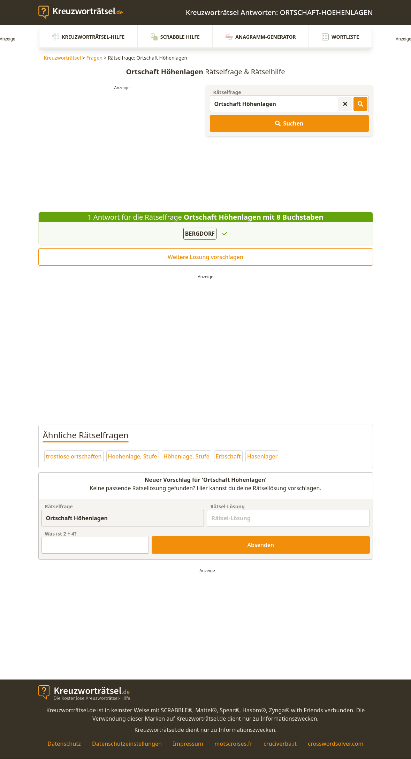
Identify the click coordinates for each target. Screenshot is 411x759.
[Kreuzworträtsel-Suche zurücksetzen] (345, 104)
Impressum (188, 743)
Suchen (289, 123)
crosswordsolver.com (336, 743)
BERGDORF (200, 233)
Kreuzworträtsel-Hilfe (88, 36)
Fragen (94, 57)
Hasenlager (262, 456)
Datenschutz (64, 743)
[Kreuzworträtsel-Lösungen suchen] (360, 104)
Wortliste (341, 36)
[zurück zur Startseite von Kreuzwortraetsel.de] (84, 13)
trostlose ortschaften (74, 456)
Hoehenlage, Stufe (132, 456)
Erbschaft (228, 456)
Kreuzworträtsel (62, 57)
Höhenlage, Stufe (186, 456)
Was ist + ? (61, 533)
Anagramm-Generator (261, 36)
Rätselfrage (227, 92)
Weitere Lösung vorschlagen (205, 257)
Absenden (261, 545)
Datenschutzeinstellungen (127, 743)
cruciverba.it (280, 743)
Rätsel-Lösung (227, 506)
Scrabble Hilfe (174, 36)
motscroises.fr (233, 743)
